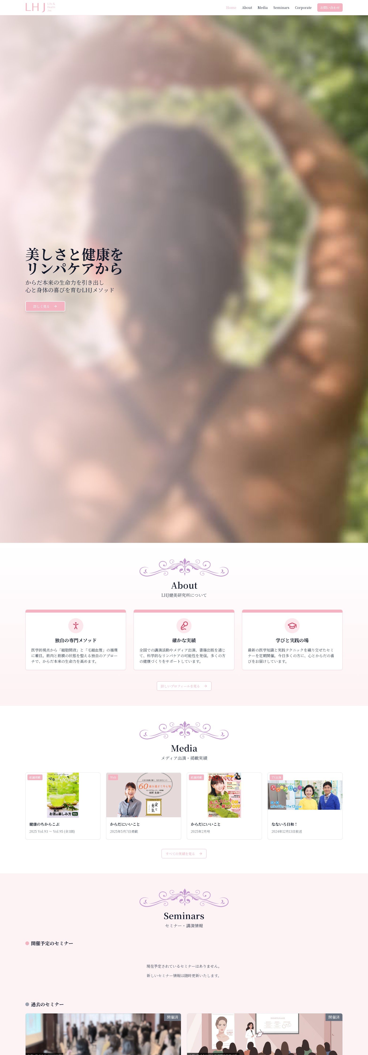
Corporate (303, 7)
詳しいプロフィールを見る (184, 686)
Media (263, 7)
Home (231, 7)
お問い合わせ (330, 7)
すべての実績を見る (184, 853)
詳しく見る (45, 306)
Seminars (281, 7)
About (247, 7)
